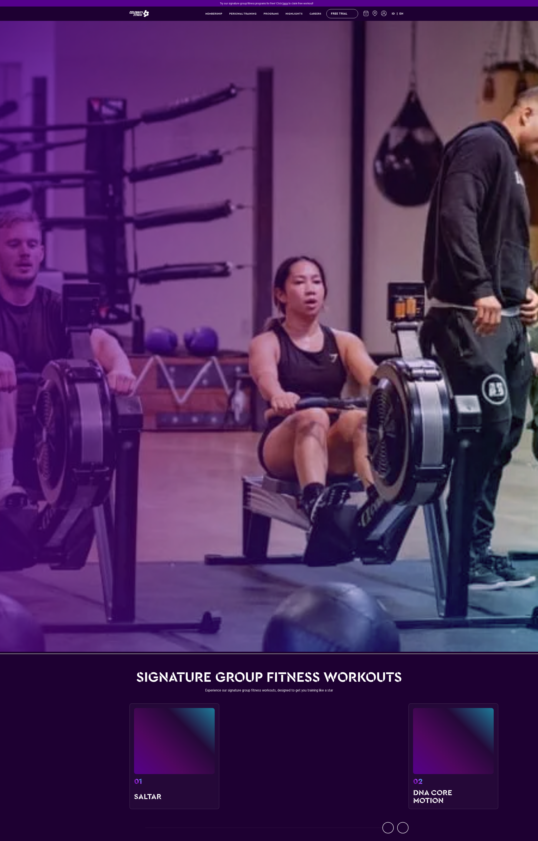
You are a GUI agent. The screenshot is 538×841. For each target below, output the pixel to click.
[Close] (406, 3)
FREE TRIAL (342, 13)
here (285, 3)
